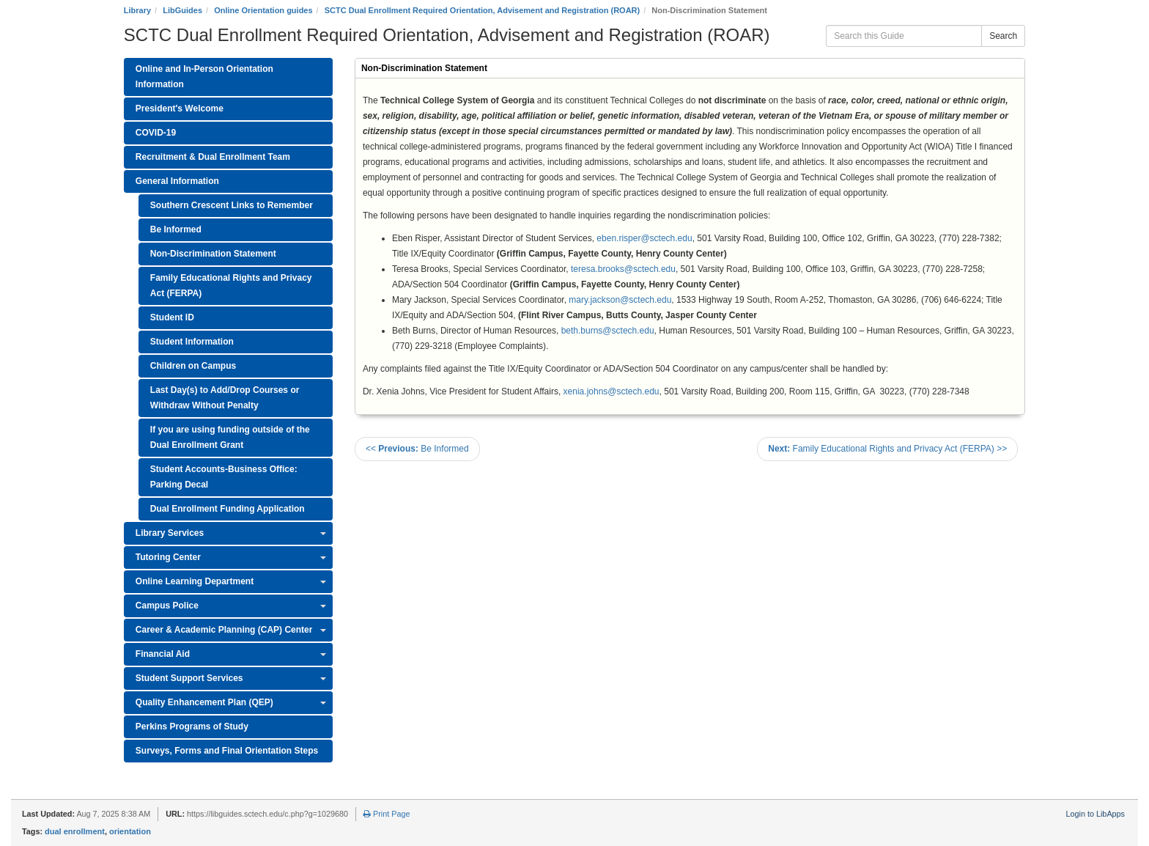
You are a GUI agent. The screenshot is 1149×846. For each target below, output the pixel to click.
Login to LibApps (1095, 813)
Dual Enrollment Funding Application (227, 509)
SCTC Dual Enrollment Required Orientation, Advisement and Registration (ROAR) (482, 10)
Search (1003, 36)
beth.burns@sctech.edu (607, 330)
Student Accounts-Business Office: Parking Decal (224, 477)
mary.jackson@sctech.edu (620, 300)
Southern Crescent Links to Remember (231, 205)
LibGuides (182, 10)
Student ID (172, 317)
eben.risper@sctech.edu (644, 238)
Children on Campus (193, 366)
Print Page (386, 813)
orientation (130, 831)
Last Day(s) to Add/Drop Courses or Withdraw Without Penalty (225, 398)
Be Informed (176, 229)
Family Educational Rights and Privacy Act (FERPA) (231, 285)
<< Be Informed (417, 449)
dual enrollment (75, 831)
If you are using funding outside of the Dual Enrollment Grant (230, 437)
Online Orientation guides (263, 10)
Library (137, 10)
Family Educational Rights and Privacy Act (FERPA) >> (887, 449)
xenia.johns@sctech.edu (612, 391)
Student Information (192, 341)
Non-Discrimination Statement (213, 254)
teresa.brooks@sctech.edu (623, 269)
